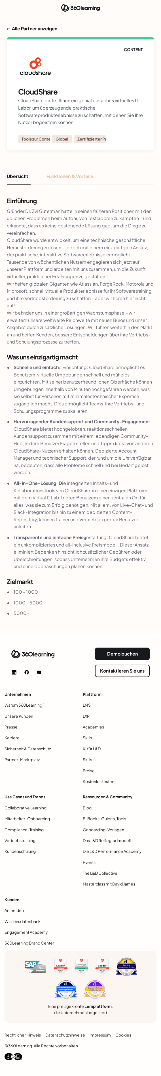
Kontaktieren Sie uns (122, 671)
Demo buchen (122, 654)
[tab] (19, 179)
